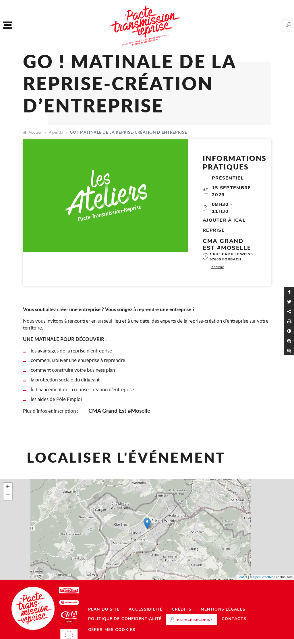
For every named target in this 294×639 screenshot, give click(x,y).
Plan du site (103, 609)
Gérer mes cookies (111, 629)
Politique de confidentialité (125, 619)
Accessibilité (146, 609)
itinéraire (217, 266)
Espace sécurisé (195, 619)
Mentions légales (223, 609)
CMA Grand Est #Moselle (119, 410)
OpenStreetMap (264, 577)
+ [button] (8, 487)
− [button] (8, 495)
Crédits (182, 609)
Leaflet (242, 577)
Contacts (234, 619)
